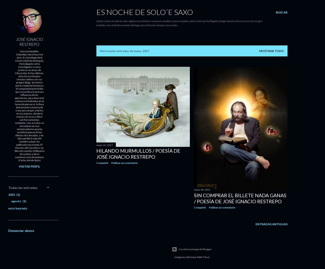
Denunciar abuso (21, 230)
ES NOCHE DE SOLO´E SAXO (144, 12)
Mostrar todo (271, 51)
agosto (18, 201)
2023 (14, 194)
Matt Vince (203, 257)
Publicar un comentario (124, 162)
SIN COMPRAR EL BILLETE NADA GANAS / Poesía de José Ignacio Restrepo (240, 198)
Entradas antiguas (271, 224)
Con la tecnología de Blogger (192, 249)
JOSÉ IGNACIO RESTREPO (29, 42)
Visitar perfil (29, 166)
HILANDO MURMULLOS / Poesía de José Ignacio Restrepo (138, 154)
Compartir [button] (102, 162)
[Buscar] (281, 12)
